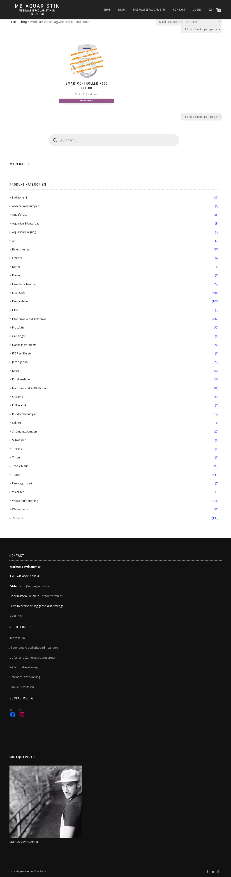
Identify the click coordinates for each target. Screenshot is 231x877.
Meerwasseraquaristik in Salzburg (37, 12)
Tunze (16, 475)
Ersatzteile (18, 293)
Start (12, 22)
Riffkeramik (19, 405)
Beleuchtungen (21, 249)
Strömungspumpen (24, 431)
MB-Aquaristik (37, 6)
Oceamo (17, 397)
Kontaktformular (51, 596)
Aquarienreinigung (24, 232)
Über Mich (16, 615)
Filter (15, 310)
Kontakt (179, 9)
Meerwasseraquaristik (149, 9)
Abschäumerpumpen (25, 206)
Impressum (17, 638)
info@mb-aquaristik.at (35, 586)
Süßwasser (19, 440)
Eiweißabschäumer (24, 284)
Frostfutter (19, 327)
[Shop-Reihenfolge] (189, 21)
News (122, 9)
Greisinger (18, 336)
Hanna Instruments (24, 345)
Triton (16, 457)
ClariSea (17, 258)
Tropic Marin (20, 466)
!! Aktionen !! (20, 197)
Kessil (15, 371)
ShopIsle (14, 871)
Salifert (16, 423)
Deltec (16, 267)
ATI (14, 241)
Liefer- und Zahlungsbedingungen (32, 657)
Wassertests (20, 509)
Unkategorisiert (22, 483)
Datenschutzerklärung (24, 677)
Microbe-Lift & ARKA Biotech (30, 388)
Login (197, 9)
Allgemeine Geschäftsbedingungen (33, 648)
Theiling (17, 449)
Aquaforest (19, 215)
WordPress (39, 871)
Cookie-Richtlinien (21, 687)
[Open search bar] (211, 9)
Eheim (16, 275)
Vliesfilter (18, 492)
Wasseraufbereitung (25, 501)
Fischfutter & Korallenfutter (29, 319)
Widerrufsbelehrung (23, 667)
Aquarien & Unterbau (25, 223)
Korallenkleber (21, 379)
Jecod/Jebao (20, 362)
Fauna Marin (20, 301)
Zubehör (17, 518)
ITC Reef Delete (22, 353)
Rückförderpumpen (24, 414)
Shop (107, 9)
